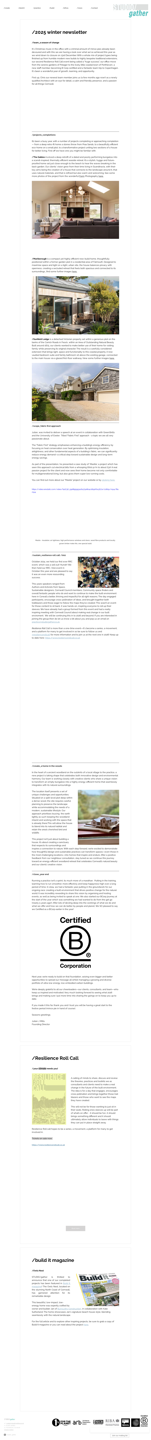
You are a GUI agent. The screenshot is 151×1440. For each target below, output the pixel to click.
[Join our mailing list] (119, 1436)
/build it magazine (53, 1260)
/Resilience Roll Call (55, 1058)
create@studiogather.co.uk (15, 1423)
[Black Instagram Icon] (5, 1435)
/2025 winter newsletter (59, 32)
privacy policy (9, 1429)
